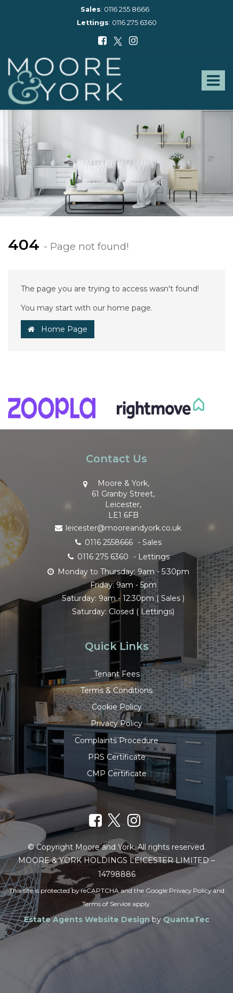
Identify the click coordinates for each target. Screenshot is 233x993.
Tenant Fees (117, 674)
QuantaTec (186, 919)
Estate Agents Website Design (87, 919)
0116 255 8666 (126, 9)
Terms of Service (106, 904)
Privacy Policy (116, 723)
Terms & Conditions (116, 690)
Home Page (57, 329)
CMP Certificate (117, 773)
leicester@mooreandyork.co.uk (116, 527)
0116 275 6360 (134, 23)
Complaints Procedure (116, 740)
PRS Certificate (117, 757)
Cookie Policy (117, 707)
